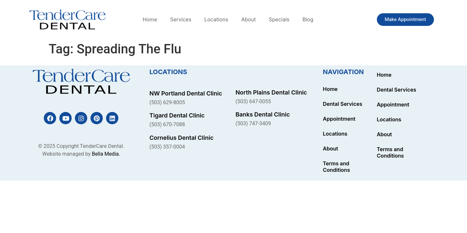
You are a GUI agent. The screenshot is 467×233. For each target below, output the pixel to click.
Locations (216, 19)
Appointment (339, 119)
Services (180, 19)
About (248, 19)
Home (150, 19)
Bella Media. (106, 154)
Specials (279, 19)
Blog (307, 19)
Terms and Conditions (336, 166)
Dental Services (343, 104)
